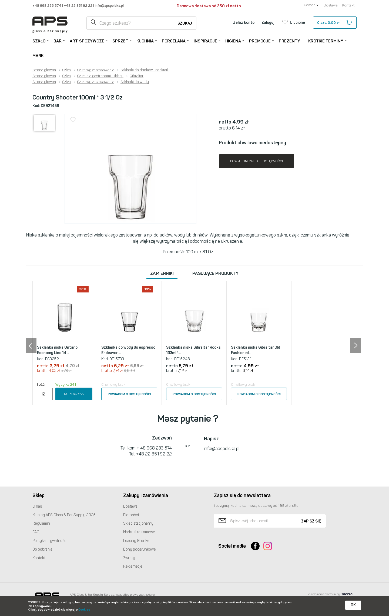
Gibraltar (136, 76)
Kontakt (348, 5)
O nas (37, 506)
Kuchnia (145, 41)
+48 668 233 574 (47, 6)
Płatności (131, 515)
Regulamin (41, 523)
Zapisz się (311, 521)
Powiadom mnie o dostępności (256, 161)
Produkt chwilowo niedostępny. (253, 143)
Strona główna (44, 70)
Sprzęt (120, 41)
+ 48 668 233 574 (154, 448)
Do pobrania (42, 549)
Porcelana (174, 41)
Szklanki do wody (134, 82)
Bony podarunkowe (139, 549)
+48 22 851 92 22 (78, 6)
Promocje (260, 41)
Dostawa (331, 5)
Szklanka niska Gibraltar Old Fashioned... (255, 350)
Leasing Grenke (136, 540)
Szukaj (184, 23)
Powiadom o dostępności (129, 394)
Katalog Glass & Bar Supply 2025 (64, 515)
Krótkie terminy (325, 41)
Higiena (233, 41)
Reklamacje (132, 566)
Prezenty (289, 41)
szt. (334, 22)
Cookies (84, 609)
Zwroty (129, 558)
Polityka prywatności (49, 540)
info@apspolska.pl (109, 6)
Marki (38, 55)
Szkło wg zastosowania (95, 70)
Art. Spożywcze (87, 41)
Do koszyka (74, 394)
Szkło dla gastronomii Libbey (100, 76)
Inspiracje (205, 41)
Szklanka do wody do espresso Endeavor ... (128, 350)
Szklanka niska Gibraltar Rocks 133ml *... (193, 350)
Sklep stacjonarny (138, 523)
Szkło (38, 41)
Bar (57, 41)
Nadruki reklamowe (139, 532)
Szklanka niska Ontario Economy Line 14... (57, 350)
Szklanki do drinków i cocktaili (144, 70)
